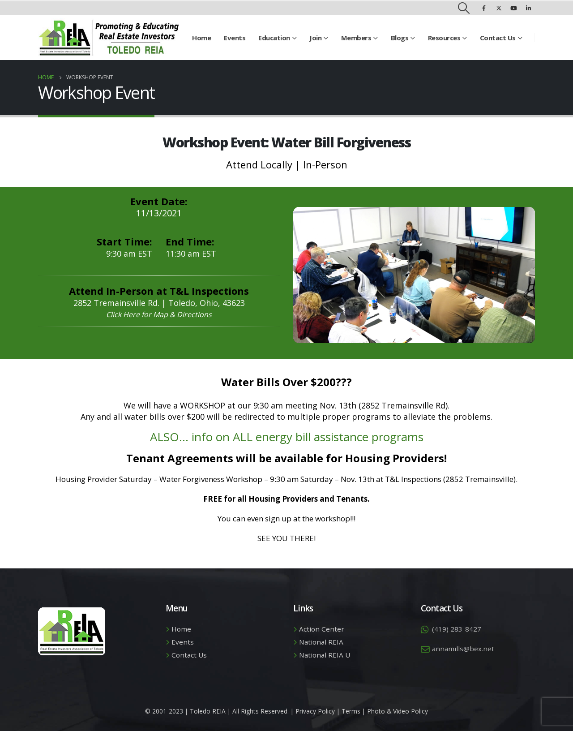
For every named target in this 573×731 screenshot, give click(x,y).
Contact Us (498, 37)
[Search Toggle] (464, 8)
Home (201, 37)
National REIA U (324, 654)
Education (274, 37)
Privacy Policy (315, 711)
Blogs (400, 37)
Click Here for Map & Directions (159, 314)
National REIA (321, 641)
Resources (444, 37)
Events (234, 37)
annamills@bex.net (463, 648)
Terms (351, 711)
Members (356, 37)
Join (315, 37)
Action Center (321, 628)
